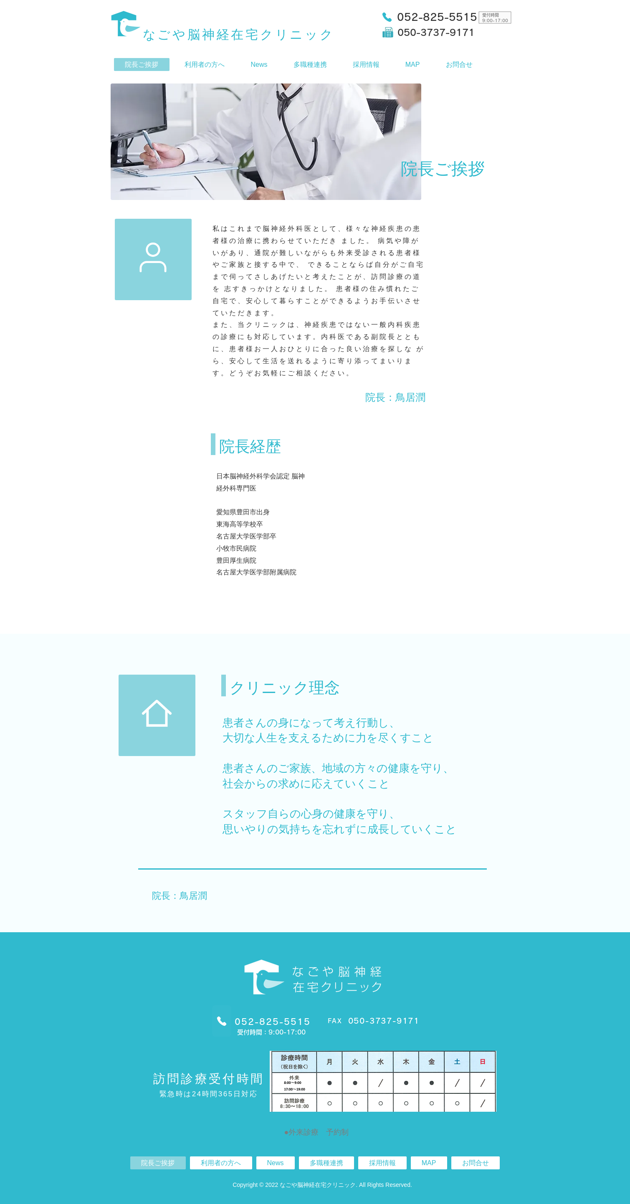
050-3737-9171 (436, 32)
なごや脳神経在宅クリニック (239, 34)
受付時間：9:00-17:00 (271, 1032)
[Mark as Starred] (153, 257)
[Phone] (387, 17)
